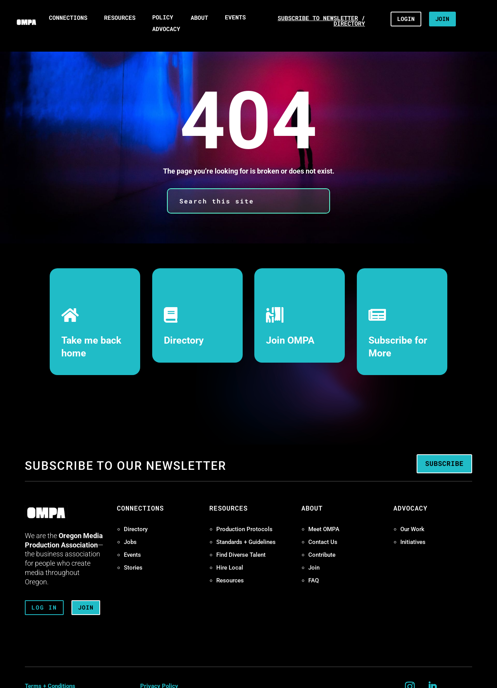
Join (314, 567)
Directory (184, 340)
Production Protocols (244, 529)
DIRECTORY (349, 23)
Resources (230, 580)
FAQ (313, 580)
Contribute (321, 554)
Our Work (412, 529)
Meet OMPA (323, 529)
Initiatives (413, 542)
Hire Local (229, 567)
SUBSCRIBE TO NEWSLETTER (318, 18)
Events (132, 554)
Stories (133, 567)
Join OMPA (290, 340)
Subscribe (444, 463)
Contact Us (322, 542)
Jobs (130, 542)
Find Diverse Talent (241, 554)
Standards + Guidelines (246, 542)
